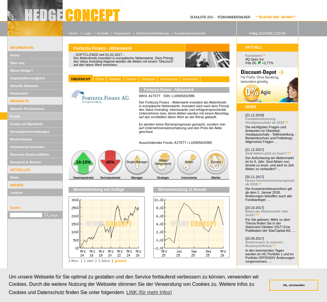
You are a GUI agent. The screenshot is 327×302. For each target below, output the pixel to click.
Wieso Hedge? (21, 70)
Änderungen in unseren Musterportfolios (264, 244)
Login (87, 33)
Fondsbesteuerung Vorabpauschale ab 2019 (264, 120)
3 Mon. (74, 261)
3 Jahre (104, 261)
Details (131, 79)
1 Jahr (89, 261)
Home (15, 55)
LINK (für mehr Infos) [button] (149, 292)
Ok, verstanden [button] (294, 285)
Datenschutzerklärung (152, 33)
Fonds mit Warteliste (26, 124)
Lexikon (16, 193)
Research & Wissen (25, 162)
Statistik (115, 79)
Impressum (122, 33)
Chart (100, 79)
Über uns (17, 63)
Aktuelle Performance (27, 109)
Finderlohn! (19, 93)
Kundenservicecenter (190, 33)
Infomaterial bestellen (27, 147)
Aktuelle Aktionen (24, 86)
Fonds (15, 116)
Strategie (148, 79)
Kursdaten (253, 55)
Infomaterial (168, 79)
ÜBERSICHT (81, 79)
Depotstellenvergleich (27, 78)
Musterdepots (21, 139)
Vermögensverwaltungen (30, 131)
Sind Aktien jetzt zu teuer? (266, 153)
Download (190, 79)
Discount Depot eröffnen (29, 154)
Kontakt (102, 33)
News (14, 177)
